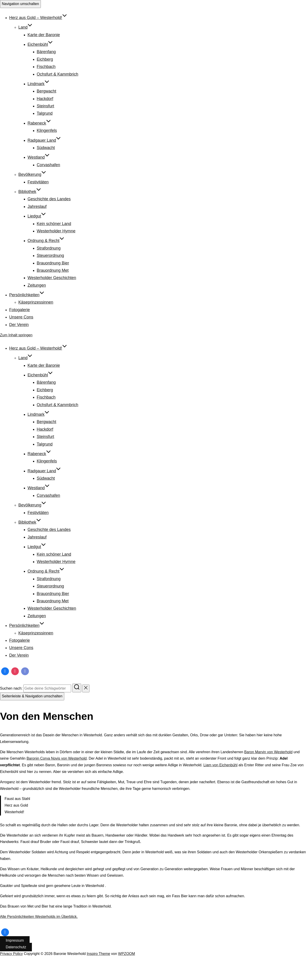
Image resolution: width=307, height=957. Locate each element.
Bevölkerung (32, 174)
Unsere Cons (21, 317)
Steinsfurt (45, 106)
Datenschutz (16, 947)
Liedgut (37, 216)
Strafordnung (49, 248)
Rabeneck (39, 123)
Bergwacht (46, 91)
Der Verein (19, 324)
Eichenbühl (40, 44)
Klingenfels (47, 130)
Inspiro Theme (98, 954)
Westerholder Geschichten (52, 277)
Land (25, 27)
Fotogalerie (19, 309)
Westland (39, 157)
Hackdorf (45, 98)
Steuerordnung (50, 255)
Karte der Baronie (44, 35)
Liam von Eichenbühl (220, 765)
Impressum (15, 940)
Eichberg (45, 59)
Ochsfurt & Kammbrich (57, 74)
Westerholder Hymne (56, 231)
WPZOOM (126, 954)
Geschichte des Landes (49, 199)
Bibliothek (29, 191)
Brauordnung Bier (53, 263)
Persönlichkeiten (26, 295)
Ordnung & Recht (46, 240)
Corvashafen (48, 165)
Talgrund (45, 113)
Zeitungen (37, 285)
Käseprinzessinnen (35, 302)
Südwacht (46, 147)
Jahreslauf (37, 206)
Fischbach (46, 66)
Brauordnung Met (53, 270)
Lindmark (38, 84)
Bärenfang (46, 51)
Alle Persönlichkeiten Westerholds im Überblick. (39, 917)
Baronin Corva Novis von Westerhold (57, 758)
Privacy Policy (11, 954)
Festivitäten (38, 182)
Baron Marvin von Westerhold (268, 752)
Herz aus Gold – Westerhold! (38, 17)
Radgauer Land (44, 140)
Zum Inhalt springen (16, 335)
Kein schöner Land (54, 223)
